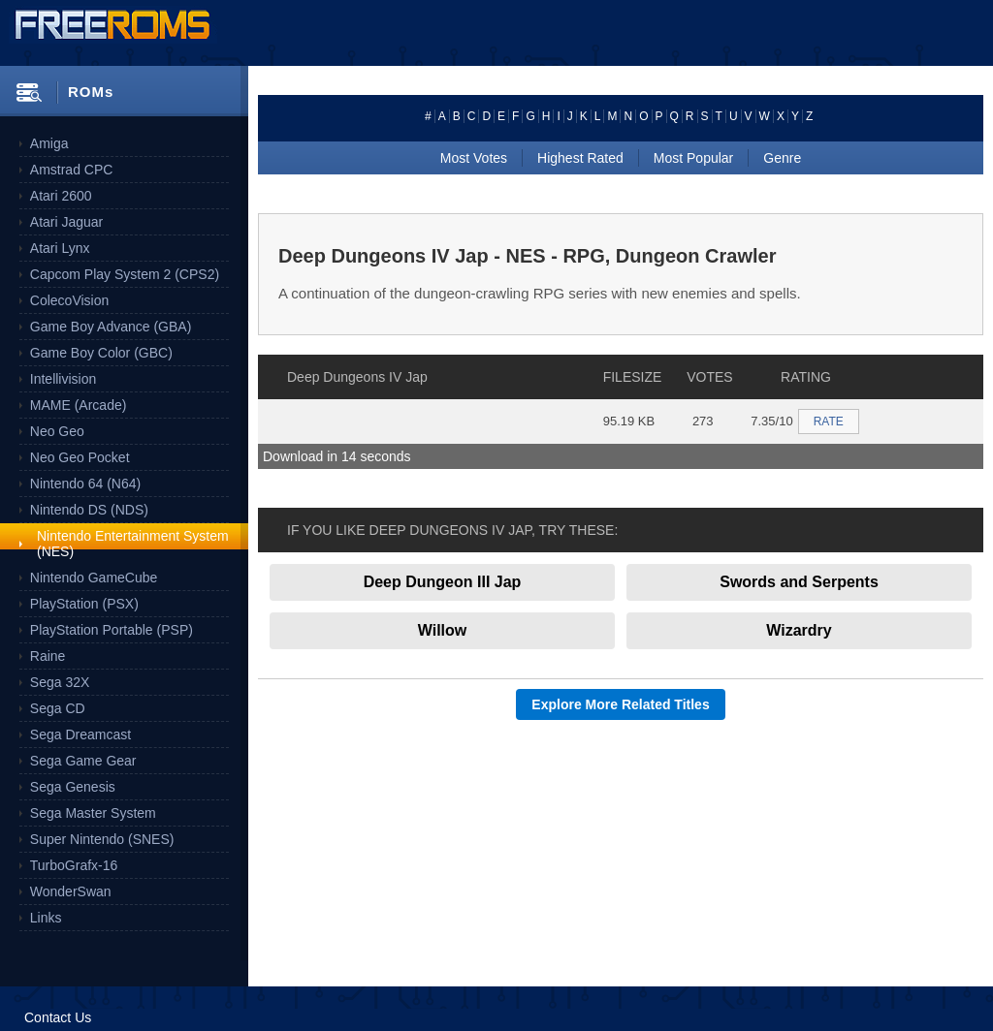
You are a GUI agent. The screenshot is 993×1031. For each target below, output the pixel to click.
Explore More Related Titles (620, 704)
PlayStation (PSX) (84, 603)
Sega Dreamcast (80, 734)
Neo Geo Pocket (80, 457)
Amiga (49, 143)
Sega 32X (60, 682)
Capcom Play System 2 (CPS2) (124, 274)
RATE (829, 421)
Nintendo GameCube (94, 577)
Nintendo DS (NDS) (89, 509)
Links (46, 917)
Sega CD (57, 708)
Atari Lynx (60, 248)
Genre (782, 158)
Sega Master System (93, 813)
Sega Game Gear (83, 760)
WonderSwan (71, 891)
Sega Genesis (72, 787)
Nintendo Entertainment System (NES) (133, 543)
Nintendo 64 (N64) (85, 483)
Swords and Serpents (799, 582)
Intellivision (63, 379)
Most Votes (473, 158)
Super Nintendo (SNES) (102, 839)
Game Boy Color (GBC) (101, 352)
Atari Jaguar (66, 222)
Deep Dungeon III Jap (443, 582)
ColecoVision (69, 300)
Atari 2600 (61, 195)
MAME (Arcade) (78, 405)
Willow (442, 630)
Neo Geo (57, 431)
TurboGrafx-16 (74, 865)
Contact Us (57, 1017)
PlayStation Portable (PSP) (111, 630)
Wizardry (798, 630)
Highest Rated (580, 158)
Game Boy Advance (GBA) (111, 326)
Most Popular (693, 158)
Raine (48, 656)
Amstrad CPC (71, 169)
